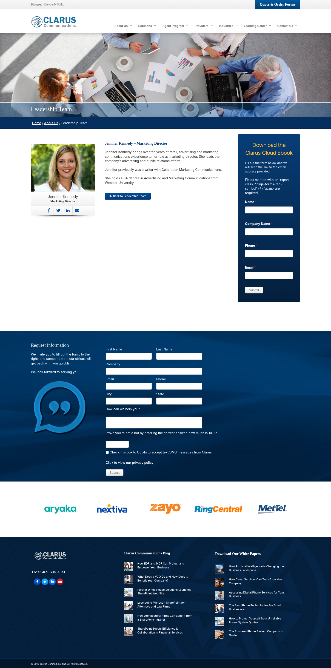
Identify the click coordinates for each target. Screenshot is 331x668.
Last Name (164, 349)
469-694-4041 (53, 4)
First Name (114, 349)
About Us (123, 25)
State (160, 394)
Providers (204, 25)
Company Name (259, 224)
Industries (228, 25)
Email (250, 267)
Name (251, 202)
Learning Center (257, 25)
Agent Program (176, 25)
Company (113, 364)
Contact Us (287, 25)
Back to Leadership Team (127, 196)
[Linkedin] (67, 210)
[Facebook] (49, 210)
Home (36, 123)
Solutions (147, 25)
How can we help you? (123, 409)
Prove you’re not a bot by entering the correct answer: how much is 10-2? (161, 433)
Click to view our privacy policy (130, 462)
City (109, 394)
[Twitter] (58, 210)
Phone (251, 245)
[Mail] (77, 210)
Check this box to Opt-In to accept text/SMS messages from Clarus (161, 452)
